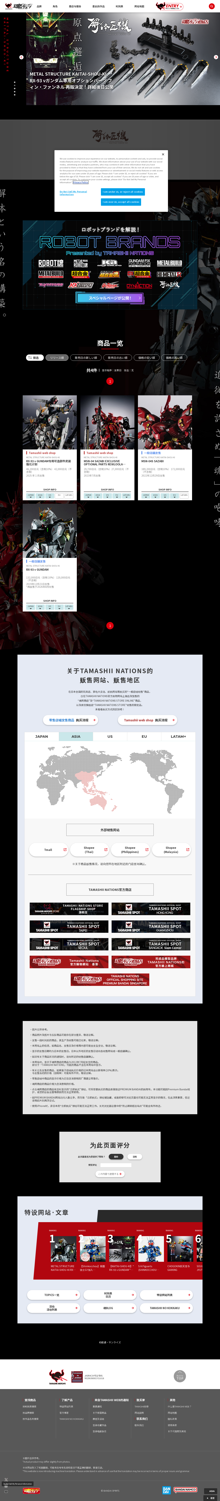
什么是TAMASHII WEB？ (180, 1406)
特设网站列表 (165, 1295)
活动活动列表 (52, 1308)
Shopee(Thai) (89, 849)
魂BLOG (108, 1308)
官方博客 (64, 1412)
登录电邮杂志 (99, 1431)
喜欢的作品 (98, 6)
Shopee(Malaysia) (171, 849)
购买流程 (69, 720)
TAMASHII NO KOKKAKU (165, 1308)
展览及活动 (98, 1419)
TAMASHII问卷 (142, 1406)
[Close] (163, 154)
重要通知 (97, 1406)
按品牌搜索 (28, 1412)
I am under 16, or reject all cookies (123, 191)
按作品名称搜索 (31, 1419)
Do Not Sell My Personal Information (17, 1483)
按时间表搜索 (29, 1406)
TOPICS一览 (51, 1295)
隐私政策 (172, 1419)
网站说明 (139, 1412)
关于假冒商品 (99, 1412)
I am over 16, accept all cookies (121, 201)
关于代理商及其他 (177, 1431)
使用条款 (172, 1425)
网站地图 (139, 6)
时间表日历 (108, 1294)
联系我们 (139, 1425)
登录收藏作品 (99, 1425)
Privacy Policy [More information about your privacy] (80, 182)
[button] (21, 57)
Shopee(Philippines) (130, 849)
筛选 (36, 358)
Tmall (48, 850)
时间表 (119, 6)
